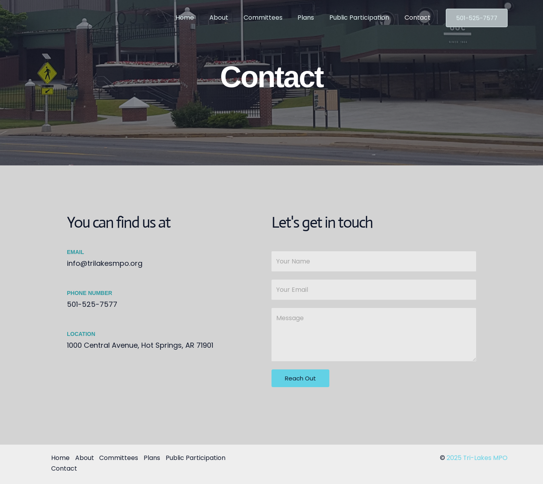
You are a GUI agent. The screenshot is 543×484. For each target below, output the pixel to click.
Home (199, 17)
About (230, 17)
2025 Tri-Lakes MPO (477, 457)
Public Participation (363, 17)
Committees (272, 17)
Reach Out (300, 378)
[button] (477, 18)
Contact (419, 17)
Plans (312, 17)
